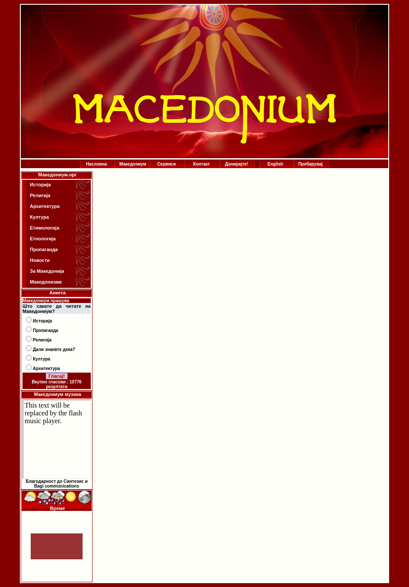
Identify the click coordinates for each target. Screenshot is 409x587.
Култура (39, 217)
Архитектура (45, 206)
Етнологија (43, 238)
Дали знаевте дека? (54, 349)
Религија (40, 195)
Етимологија (44, 227)
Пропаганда (44, 249)
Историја (40, 184)
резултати (56, 386)
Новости (40, 260)
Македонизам (46, 281)
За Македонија (47, 271)
